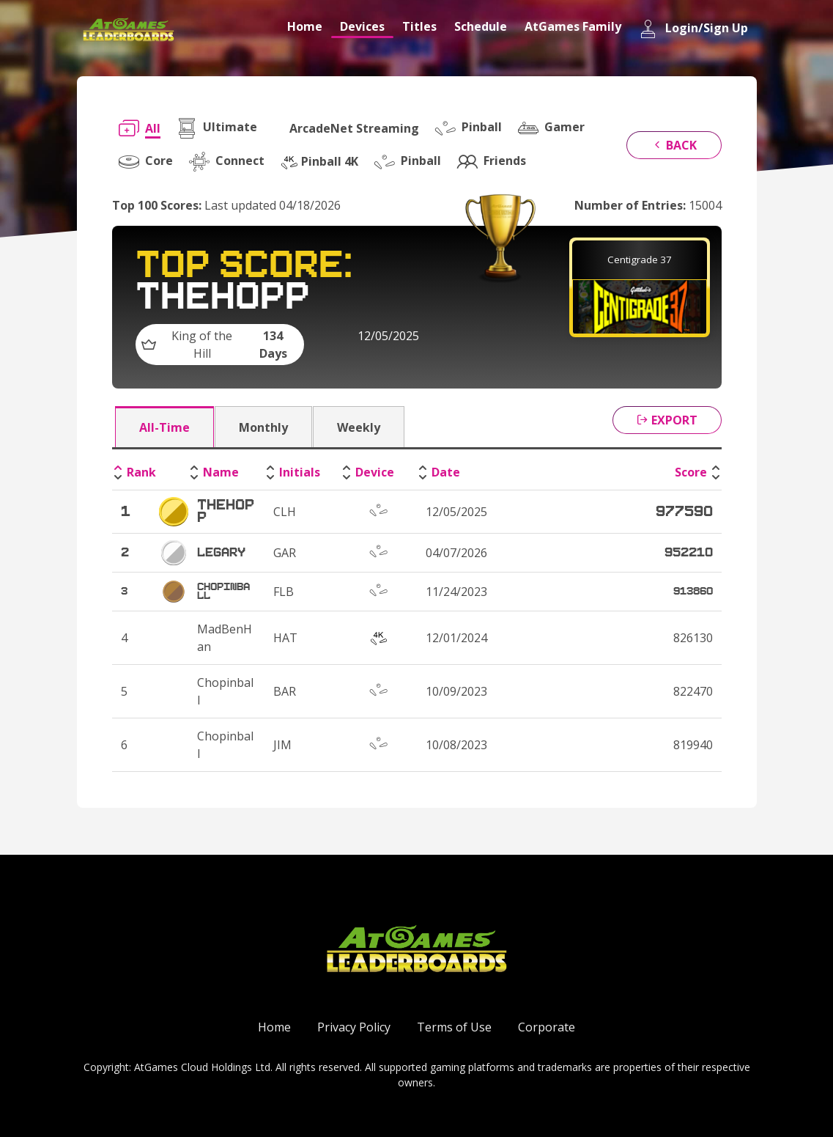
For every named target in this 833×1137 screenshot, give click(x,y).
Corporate (546, 1027)
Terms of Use (454, 1027)
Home (304, 26)
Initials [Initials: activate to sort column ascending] (299, 472)
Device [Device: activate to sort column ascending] (374, 472)
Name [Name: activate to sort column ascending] (221, 472)
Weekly (358, 427)
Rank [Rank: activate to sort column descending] (141, 472)
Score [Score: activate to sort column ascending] (691, 472)
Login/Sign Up (693, 29)
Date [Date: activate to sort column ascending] (446, 472)
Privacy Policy (353, 1027)
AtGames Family (573, 26)
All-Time (164, 427)
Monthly (263, 427)
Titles (419, 26)
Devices (362, 26)
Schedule (480, 26)
